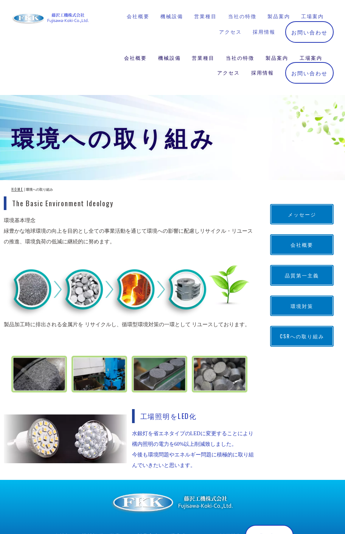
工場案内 (311, 15)
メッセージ (302, 160)
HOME (17, 135)
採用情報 (262, 30)
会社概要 (135, 15)
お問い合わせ (309, 30)
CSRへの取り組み (302, 282)
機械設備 (169, 15)
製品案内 (277, 15)
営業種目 (203, 15)
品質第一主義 (302, 221)
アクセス (228, 30)
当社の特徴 (240, 15)
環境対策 (302, 251)
